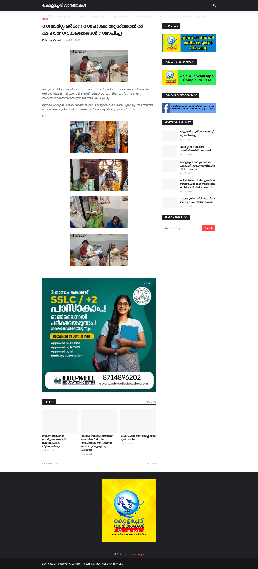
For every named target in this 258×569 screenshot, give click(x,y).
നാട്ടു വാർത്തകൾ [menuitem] (120, 16)
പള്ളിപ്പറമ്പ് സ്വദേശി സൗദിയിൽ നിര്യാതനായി (195, 148)
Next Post (149, 463)
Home (45, 18)
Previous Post (51, 463)
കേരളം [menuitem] (187, 16)
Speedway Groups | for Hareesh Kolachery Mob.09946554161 (90, 563)
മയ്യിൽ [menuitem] (81, 16)
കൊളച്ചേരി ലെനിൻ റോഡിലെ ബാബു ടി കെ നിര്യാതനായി (197, 200)
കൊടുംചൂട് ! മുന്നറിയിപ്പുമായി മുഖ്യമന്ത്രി (137, 437)
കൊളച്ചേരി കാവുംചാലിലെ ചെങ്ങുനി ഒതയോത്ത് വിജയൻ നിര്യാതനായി (197, 165)
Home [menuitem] (48, 16)
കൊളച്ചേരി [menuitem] (64, 16)
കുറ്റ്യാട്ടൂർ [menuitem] (98, 16)
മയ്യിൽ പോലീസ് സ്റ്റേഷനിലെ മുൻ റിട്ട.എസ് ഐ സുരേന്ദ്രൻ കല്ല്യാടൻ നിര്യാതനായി (197, 184)
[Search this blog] (182, 228)
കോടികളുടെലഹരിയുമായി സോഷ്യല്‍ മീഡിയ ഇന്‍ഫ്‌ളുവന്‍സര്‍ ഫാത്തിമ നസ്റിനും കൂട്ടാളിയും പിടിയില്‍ (97, 442)
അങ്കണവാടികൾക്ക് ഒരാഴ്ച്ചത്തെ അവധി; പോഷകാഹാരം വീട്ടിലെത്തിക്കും (54, 441)
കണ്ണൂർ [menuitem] (173, 16)
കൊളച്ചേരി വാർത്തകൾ (64, 5)
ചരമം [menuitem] (160, 16)
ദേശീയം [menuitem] (201, 16)
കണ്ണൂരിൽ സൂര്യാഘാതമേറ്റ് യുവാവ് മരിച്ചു (196, 133)
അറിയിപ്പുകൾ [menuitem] (143, 16)
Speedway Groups (134, 554)
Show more (150, 401)
